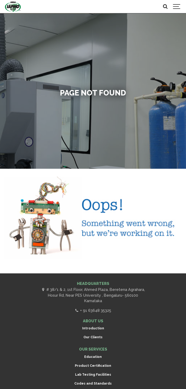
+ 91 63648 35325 (93, 310)
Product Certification (93, 366)
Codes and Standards (93, 383)
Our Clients (93, 337)
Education (93, 357)
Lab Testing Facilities (93, 374)
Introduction (93, 328)
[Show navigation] (177, 6)
